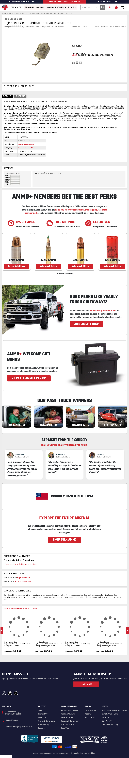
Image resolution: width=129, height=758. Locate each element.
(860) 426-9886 (110, 7)
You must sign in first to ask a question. (21, 564)
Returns (88, 714)
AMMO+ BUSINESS (55, 7)
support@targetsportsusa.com (19, 726)
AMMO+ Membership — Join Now (64, 2)
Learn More (86, 684)
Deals (71, 7)
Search (102, 7)
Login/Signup (116, 7)
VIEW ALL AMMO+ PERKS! (29, 378)
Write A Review (57, 26)
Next (127, 630)
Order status (90, 710)
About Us (42, 717)
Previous (2, 630)
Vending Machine (68, 714)
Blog (40, 710)
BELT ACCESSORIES (28, 13)
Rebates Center (67, 717)
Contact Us (42, 714)
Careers (41, 728)
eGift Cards (89, 717)
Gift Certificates (67, 724)
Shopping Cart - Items (122, 7)
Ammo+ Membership (69, 710)
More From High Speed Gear (20, 609)
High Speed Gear (26, 144)
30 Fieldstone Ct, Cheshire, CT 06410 (13, 712)
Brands (29, 7)
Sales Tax (65, 728)
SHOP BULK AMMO (64, 539)
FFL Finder (106, 717)
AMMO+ (40, 7)
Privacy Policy (43, 724)
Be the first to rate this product (38, 26)
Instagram (4, 693)
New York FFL (107, 721)
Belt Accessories (26, 147)
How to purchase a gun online (114, 710)
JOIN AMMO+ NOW (86, 324)
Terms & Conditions (46, 721)
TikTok (16, 693)
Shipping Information (70, 721)
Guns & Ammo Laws (110, 714)
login (74, 55)
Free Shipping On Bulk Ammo (21, 2)
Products (16, 7)
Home (4, 13)
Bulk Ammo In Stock (107, 2)
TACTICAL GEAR (14, 13)
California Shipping (110, 724)
